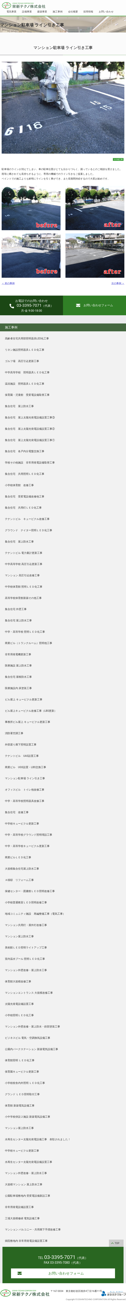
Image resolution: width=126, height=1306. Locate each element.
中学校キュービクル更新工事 (22, 823)
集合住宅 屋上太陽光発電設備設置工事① (30, 440)
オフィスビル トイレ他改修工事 (24, 789)
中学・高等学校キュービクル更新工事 (27, 846)
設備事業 (27, 11)
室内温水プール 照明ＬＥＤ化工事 (25, 958)
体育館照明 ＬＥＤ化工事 (19, 1060)
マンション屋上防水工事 (19, 936)
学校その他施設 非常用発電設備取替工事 (30, 462)
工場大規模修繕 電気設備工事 (22, 1218)
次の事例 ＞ (117, 283)
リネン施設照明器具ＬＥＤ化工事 (24, 349)
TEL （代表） (63, 1258)
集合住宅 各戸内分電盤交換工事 (24, 451)
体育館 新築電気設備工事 (19, 1105)
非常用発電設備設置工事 (19, 1207)
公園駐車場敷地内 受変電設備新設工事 (27, 1195)
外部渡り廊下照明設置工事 (20, 744)
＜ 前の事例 (8, 283)
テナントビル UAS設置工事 (22, 755)
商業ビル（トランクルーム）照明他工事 (28, 643)
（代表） (31, 305)
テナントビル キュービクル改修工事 (27, 519)
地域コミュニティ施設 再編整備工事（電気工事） (35, 913)
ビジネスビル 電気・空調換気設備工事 (27, 1037)
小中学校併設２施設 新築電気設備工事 (27, 1116)
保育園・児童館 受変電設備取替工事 (27, 394)
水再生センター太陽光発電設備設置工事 (28, 1162)
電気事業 (11, 11)
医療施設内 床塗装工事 (18, 688)
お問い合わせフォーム (94, 305)
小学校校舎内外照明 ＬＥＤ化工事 (25, 1083)
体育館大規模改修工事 (18, 981)
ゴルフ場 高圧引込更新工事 (22, 361)
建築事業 (42, 11)
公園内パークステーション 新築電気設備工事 (31, 1049)
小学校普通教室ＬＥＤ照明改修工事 (26, 902)
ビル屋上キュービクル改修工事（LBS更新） (31, 710)
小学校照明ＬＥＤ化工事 (19, 1015)
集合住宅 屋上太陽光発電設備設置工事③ (30, 417)
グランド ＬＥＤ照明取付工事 (22, 1094)
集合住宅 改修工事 (17, 812)
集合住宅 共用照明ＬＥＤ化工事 (24, 473)
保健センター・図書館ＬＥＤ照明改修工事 (30, 891)
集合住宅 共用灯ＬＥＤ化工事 (23, 507)
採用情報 (88, 11)
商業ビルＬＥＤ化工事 (18, 857)
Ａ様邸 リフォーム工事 (19, 880)
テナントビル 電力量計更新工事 (23, 552)
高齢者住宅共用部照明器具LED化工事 (27, 338)
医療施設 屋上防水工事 (18, 665)
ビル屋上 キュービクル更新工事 (23, 699)
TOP (117, 1243)
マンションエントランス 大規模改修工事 (29, 992)
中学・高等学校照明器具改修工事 (24, 801)
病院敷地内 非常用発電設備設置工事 (26, 1240)
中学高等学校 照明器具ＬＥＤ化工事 (27, 372)
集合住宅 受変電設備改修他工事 (24, 496)
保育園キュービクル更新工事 (22, 1071)
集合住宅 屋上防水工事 (19, 406)
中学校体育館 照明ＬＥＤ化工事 (23, 586)
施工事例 (58, 11)
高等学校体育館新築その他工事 (23, 598)
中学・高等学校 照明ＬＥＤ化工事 (25, 631)
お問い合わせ (106, 11)
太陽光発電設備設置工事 (19, 1003)
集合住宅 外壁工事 (16, 609)
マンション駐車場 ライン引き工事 (25, 778)
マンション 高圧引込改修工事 (22, 575)
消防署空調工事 (14, 733)
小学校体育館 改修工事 (19, 485)
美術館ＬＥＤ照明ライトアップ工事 (26, 947)
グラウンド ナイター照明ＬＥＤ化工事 (28, 530)
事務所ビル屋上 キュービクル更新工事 (27, 721)
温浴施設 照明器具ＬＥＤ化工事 (24, 383)
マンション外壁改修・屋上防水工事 (26, 970)
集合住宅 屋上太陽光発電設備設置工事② (30, 428)
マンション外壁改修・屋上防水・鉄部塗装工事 (32, 1026)
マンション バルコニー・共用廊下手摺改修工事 (33, 1229)
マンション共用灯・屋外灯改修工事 (26, 925)
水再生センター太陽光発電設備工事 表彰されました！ (38, 1139)
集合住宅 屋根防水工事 (18, 676)
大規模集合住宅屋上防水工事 (22, 868)
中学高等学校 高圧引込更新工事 (23, 564)
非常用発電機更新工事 (18, 654)
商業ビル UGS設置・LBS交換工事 (25, 767)
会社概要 (73, 11)
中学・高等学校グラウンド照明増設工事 (28, 834)
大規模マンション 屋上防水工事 (23, 1184)
